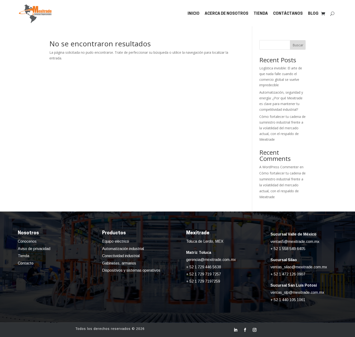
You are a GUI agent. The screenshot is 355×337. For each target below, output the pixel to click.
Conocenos (27, 241)
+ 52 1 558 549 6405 (287, 249)
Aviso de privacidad (34, 249)
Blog (313, 14)
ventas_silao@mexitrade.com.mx (298, 267)
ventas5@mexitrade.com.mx (294, 242)
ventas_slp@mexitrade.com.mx (297, 292)
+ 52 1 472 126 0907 (287, 274)
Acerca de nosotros (226, 14)
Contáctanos (288, 14)
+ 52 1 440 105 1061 (287, 300)
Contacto (25, 263)
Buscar (298, 45)
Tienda (261, 14)
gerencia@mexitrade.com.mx (211, 260)
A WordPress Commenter (279, 167)
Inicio (193, 14)
